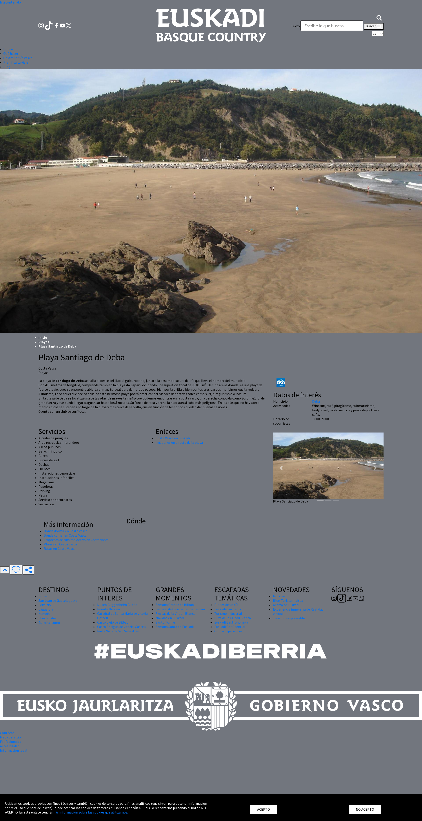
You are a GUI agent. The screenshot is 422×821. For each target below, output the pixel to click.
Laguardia (45, 609)
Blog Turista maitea (288, 600)
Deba (316, 401)
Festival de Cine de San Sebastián (180, 609)
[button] (379, 17)
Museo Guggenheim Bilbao (117, 604)
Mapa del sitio (10, 737)
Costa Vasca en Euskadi (173, 438)
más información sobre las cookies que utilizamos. (90, 812)
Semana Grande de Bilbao (175, 604)
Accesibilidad (9, 746)
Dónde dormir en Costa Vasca (65, 531)
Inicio (42, 337)
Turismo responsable (289, 618)
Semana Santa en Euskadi (175, 626)
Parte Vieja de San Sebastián (118, 631)
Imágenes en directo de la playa (179, 442)
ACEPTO (263, 809)
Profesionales (10, 741)
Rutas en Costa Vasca (59, 548)
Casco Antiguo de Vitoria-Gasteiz (121, 626)
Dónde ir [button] (9, 49)
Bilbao (43, 596)
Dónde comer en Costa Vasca (65, 535)
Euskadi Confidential (229, 626)
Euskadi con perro (227, 609)
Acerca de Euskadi (286, 605)
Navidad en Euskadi (170, 618)
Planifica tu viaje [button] (15, 62)
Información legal (13, 750)
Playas (43, 342)
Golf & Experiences (228, 631)
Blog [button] (7, 66)
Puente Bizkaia (108, 609)
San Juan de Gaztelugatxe (57, 600)
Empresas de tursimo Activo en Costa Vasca (76, 540)
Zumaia (44, 613)
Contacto (7, 733)
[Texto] (331, 25)
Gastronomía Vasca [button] (17, 58)
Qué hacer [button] (10, 53)
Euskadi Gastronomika (231, 622)
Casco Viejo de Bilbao (113, 622)
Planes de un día (226, 604)
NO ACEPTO (365, 809)
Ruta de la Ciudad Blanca (232, 618)
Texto (295, 26)
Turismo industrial (228, 613)
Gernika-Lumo (49, 622)
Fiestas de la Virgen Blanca (175, 613)
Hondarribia (47, 618)
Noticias (279, 596)
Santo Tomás (166, 622)
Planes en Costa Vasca (60, 544)
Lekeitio (44, 605)
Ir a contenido (10, 2)
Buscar (374, 26)
